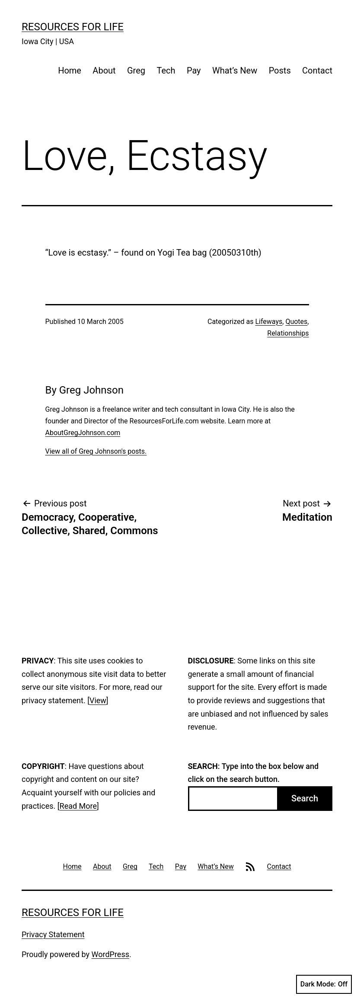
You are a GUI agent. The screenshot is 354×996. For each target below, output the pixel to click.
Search (304, 798)
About (103, 70)
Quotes (296, 321)
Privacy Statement (53, 934)
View (97, 700)
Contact (317, 70)
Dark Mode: (324, 984)
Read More (78, 805)
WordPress (110, 954)
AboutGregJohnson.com (83, 433)
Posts (280, 70)
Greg (136, 70)
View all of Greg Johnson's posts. (96, 451)
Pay (194, 70)
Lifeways (268, 321)
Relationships (288, 333)
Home (69, 70)
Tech (165, 70)
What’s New (234, 70)
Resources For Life (73, 27)
